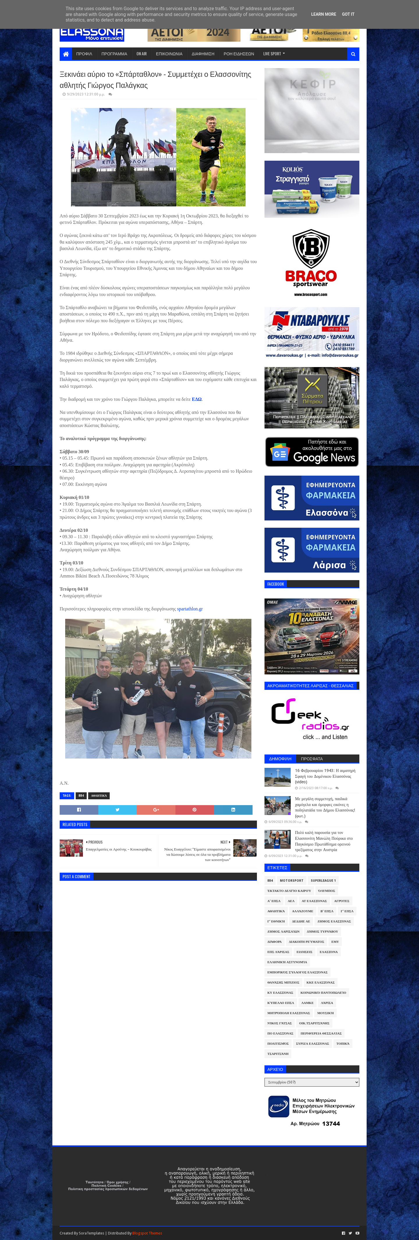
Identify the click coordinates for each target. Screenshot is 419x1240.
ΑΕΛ (291, 901)
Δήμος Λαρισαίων (283, 931)
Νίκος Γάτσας (279, 1023)
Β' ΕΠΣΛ (327, 911)
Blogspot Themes (147, 1233)
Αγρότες (341, 901)
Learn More (323, 14)
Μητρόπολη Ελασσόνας (288, 1013)
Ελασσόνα (329, 952)
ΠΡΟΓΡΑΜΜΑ (114, 53)
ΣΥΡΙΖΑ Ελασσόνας (312, 1044)
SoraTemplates (91, 1233)
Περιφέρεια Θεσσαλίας (321, 1033)
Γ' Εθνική (276, 921)
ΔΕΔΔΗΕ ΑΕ (301, 921)
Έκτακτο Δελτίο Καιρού (289, 891)
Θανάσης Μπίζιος (283, 982)
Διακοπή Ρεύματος (306, 942)
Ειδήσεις (305, 952)
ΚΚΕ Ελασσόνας (321, 982)
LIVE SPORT (272, 53)
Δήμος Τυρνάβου (322, 931)
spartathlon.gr (189, 608)
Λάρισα (327, 1003)
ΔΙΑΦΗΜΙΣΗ (203, 53)
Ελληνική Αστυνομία (287, 962)
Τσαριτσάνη (277, 1054)
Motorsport (291, 881)
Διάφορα (274, 942)
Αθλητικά (99, 795)
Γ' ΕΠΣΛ (347, 911)
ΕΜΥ (335, 942)
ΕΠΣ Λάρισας (278, 952)
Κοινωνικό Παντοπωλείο (323, 993)
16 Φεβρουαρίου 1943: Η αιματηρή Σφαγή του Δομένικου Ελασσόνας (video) (325, 776)
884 (81, 795)
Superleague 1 (323, 881)
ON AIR (141, 53)
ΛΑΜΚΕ (307, 1003)
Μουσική (325, 1013)
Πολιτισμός (278, 1044)
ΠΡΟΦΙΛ (84, 53)
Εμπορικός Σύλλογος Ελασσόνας (297, 972)
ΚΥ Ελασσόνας (280, 993)
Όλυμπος (326, 891)
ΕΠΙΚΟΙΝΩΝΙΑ (169, 53)
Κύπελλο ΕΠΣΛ (280, 1003)
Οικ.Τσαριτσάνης (314, 1023)
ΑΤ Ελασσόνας (314, 901)
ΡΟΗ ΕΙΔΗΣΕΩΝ (239, 53)
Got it (348, 14)
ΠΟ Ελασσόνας (280, 1033)
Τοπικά (342, 1044)
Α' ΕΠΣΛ (273, 901)
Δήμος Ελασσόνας (334, 921)
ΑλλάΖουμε (302, 911)
